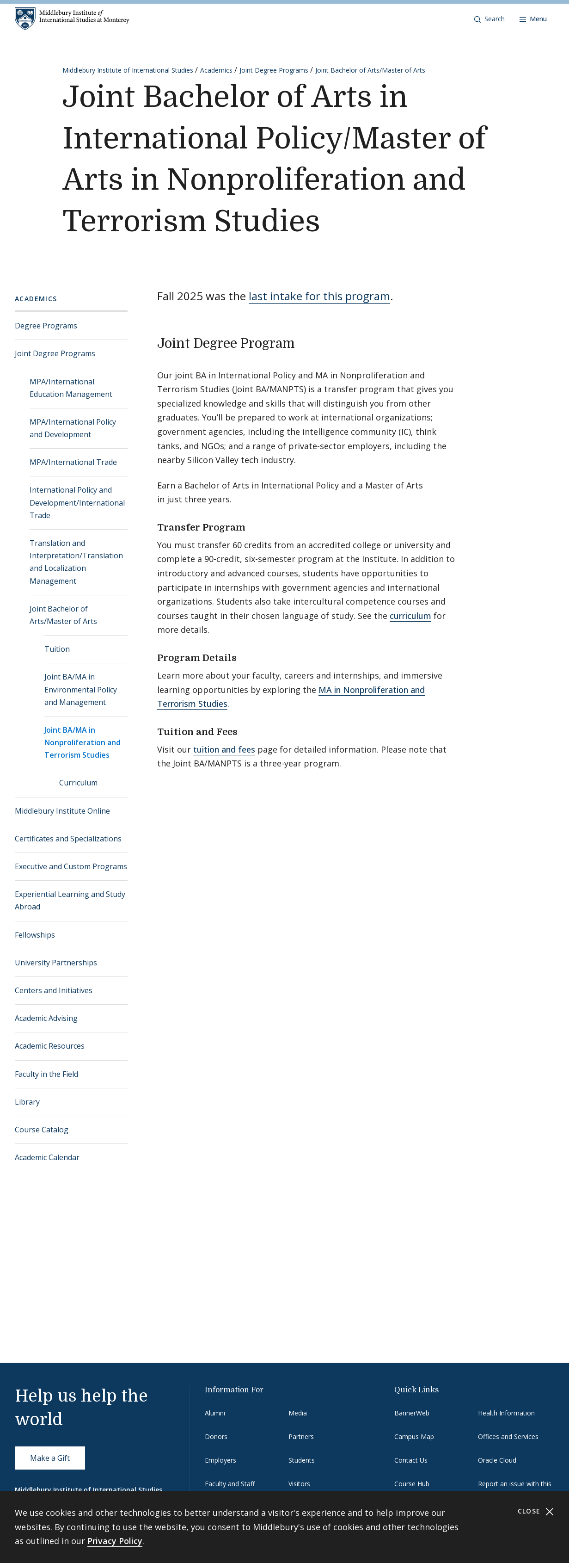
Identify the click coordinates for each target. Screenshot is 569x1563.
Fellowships (35, 935)
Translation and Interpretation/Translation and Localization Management (76, 562)
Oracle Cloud (497, 1460)
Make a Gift (50, 1458)
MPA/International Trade (73, 462)
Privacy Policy (114, 1540)
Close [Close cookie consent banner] (536, 1511)
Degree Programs (46, 326)
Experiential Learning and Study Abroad (70, 900)
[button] (489, 19)
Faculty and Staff (230, 1483)
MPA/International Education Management (71, 388)
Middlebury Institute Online (62, 811)
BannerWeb (411, 1413)
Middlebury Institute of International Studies (127, 70)
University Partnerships (56, 963)
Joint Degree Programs (273, 70)
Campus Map (414, 1436)
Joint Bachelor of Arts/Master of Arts (370, 70)
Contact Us (411, 1460)
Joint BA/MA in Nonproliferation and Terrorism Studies (82, 742)
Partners (301, 1436)
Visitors (299, 1483)
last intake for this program (319, 295)
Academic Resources (50, 1046)
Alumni (215, 1413)
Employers (220, 1460)
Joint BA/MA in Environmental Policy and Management (80, 689)
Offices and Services (508, 1436)
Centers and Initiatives (53, 990)
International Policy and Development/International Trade (77, 502)
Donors (216, 1436)
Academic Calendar (47, 1157)
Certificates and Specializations (68, 839)
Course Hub (411, 1483)
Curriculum (78, 783)
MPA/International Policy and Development (73, 428)
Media (297, 1413)
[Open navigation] (533, 19)
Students (301, 1460)
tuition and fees (224, 749)
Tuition (57, 649)
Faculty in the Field (46, 1074)
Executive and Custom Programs (71, 866)
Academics (216, 70)
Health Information (506, 1413)
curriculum (410, 615)
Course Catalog (41, 1129)
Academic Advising (46, 1018)
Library (27, 1102)
